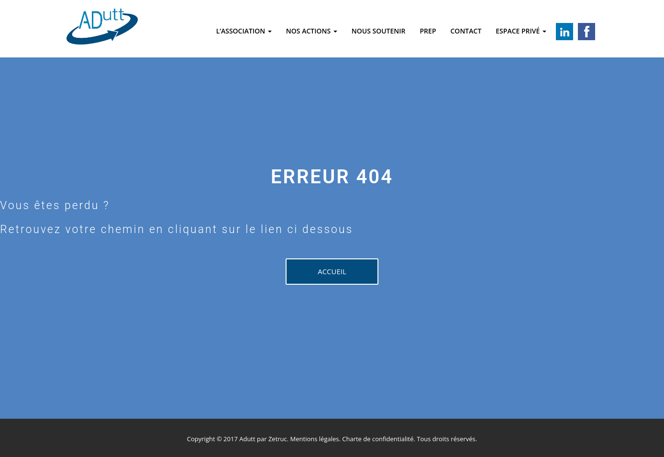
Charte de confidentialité (377, 439)
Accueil (332, 271)
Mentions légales (314, 439)
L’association (244, 30)
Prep (428, 30)
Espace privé (521, 30)
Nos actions (311, 30)
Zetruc (277, 439)
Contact (465, 30)
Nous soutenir (379, 30)
